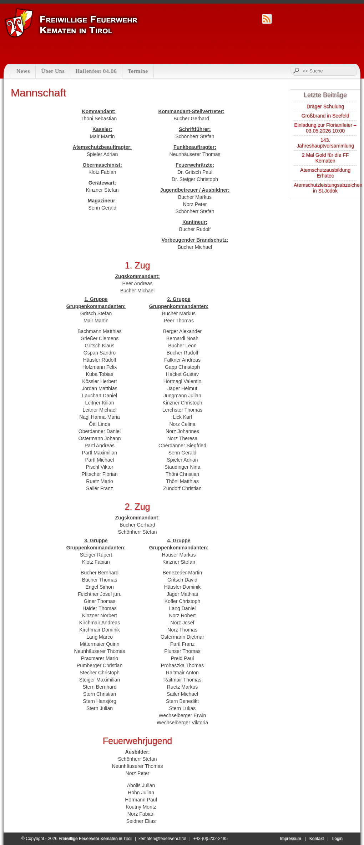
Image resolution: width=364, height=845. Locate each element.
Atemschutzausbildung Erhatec (325, 172)
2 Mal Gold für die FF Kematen (325, 158)
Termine (138, 71)
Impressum (290, 838)
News (23, 71)
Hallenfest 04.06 (96, 71)
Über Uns (53, 71)
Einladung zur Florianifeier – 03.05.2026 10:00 (325, 128)
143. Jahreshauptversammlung (325, 143)
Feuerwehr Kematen (72, 23)
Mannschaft (38, 93)
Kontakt (316, 838)
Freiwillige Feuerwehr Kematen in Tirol (95, 838)
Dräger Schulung (325, 106)
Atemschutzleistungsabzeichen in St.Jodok (328, 187)
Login (337, 838)
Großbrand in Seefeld (325, 116)
